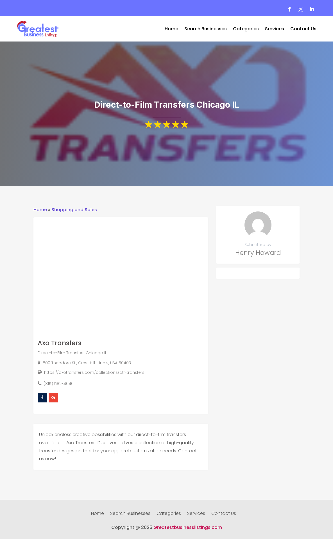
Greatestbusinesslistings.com (187, 527)
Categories (246, 29)
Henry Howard (258, 252)
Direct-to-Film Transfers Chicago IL (72, 353)
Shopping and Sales (74, 209)
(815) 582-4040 (59, 383)
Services (274, 29)
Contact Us (303, 29)
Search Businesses (205, 29)
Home (171, 29)
